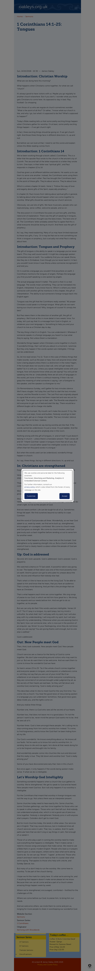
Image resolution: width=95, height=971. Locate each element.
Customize (31, 496)
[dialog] (47, 485)
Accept (64, 496)
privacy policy (29, 487)
